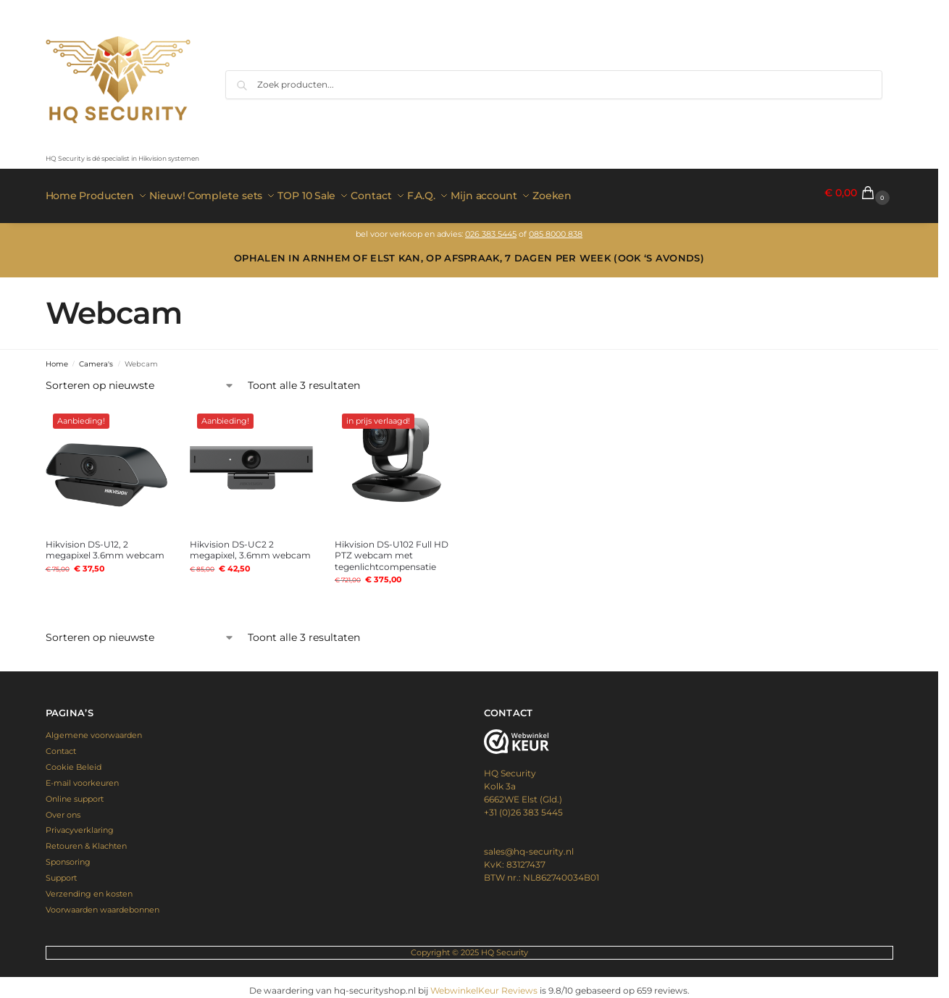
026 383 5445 (491, 227)
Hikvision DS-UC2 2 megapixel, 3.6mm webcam (250, 543)
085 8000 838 (555, 227)
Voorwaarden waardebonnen (102, 903)
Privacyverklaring (80, 824)
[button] (858, 193)
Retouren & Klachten (86, 840)
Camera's (96, 357)
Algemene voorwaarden (94, 729)
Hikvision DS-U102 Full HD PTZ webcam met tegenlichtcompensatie (391, 549)
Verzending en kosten (89, 888)
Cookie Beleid (73, 761)
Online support (75, 792)
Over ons (63, 808)
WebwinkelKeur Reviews (484, 983)
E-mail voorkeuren (82, 776)
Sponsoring (68, 856)
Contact (61, 745)
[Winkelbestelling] (140, 379)
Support (61, 872)
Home (57, 357)
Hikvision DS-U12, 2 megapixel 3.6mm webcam (105, 543)
